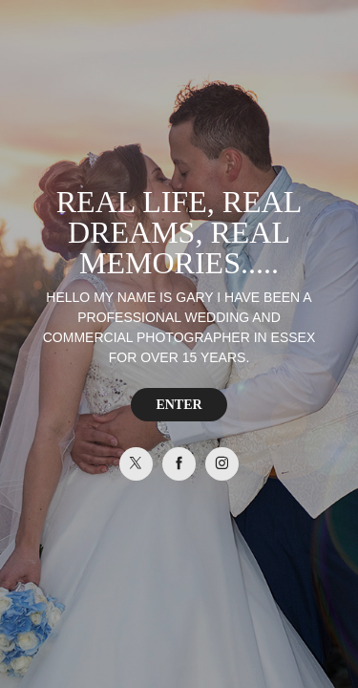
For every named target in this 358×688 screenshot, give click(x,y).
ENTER (178, 405)
